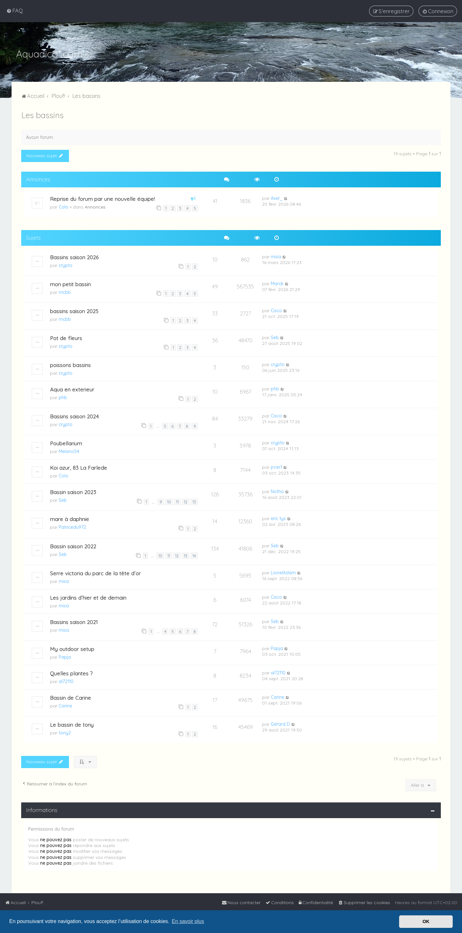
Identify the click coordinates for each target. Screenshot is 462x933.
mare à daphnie (69, 518)
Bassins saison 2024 (74, 415)
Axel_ (277, 197)
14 (194, 555)
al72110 (66, 681)
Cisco (276, 310)
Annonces (95, 206)
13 (194, 501)
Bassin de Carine (70, 697)
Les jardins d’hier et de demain (88, 596)
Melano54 (69, 451)
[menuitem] (14, 10)
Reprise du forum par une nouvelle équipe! (102, 197)
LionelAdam (283, 572)
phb (63, 397)
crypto (66, 264)
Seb (275, 337)
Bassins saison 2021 (74, 621)
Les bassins (42, 114)
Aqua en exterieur (72, 388)
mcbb (65, 291)
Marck (277, 283)
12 (185, 501)
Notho (277, 491)
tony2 (65, 732)
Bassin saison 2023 (73, 491)
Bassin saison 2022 (73, 545)
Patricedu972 (72, 526)
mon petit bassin (70, 283)
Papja (65, 656)
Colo (63, 206)
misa (276, 256)
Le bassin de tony (72, 724)
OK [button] (426, 921)
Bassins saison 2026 (74, 256)
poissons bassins (70, 364)
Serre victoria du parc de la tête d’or (95, 572)
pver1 (276, 466)
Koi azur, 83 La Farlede (78, 467)
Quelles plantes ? (71, 672)
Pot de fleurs (66, 337)
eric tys (278, 518)
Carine (65, 705)
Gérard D (280, 723)
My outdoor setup (72, 648)
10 (169, 501)
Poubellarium (66, 442)
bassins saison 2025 (74, 310)
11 (177, 501)
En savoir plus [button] (188, 921)
